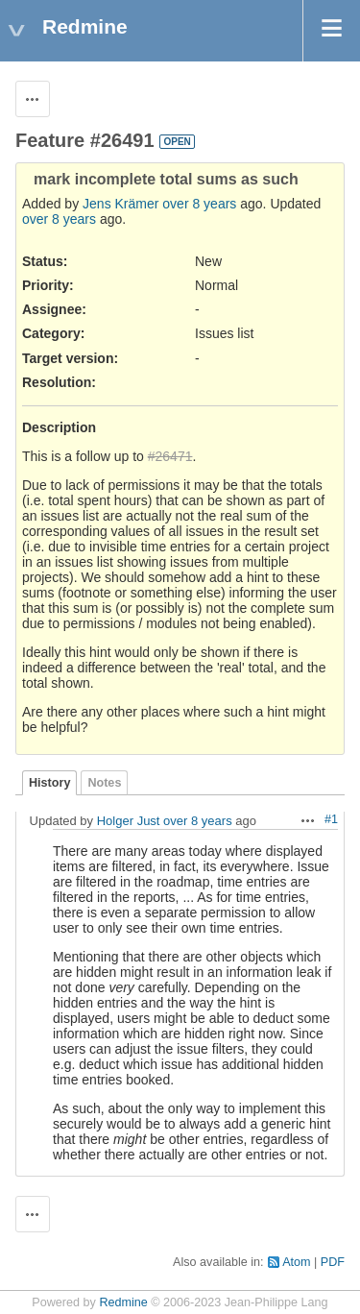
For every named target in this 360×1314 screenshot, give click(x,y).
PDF (333, 1262)
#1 (331, 819)
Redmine (123, 1302)
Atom (296, 1262)
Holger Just (128, 821)
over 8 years (199, 203)
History (49, 783)
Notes (104, 783)
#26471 (170, 456)
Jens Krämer (120, 203)
